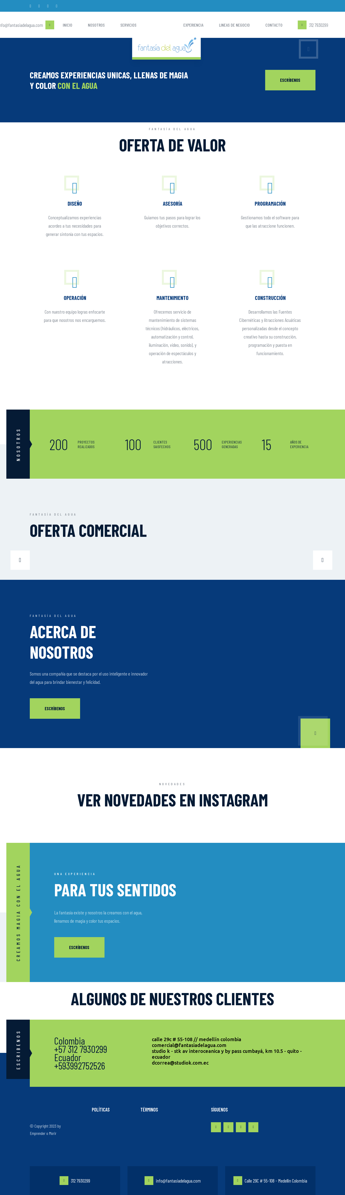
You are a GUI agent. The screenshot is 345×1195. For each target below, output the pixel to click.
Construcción (270, 298)
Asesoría (172, 203)
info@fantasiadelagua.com (173, 1180)
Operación (75, 298)
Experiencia (193, 25)
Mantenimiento (172, 298)
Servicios (128, 25)
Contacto (273, 25)
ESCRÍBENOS (290, 80)
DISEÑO (75, 203)
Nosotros (96, 25)
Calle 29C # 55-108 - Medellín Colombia (270, 1180)
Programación (270, 203)
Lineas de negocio (234, 25)
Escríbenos (55, 708)
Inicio (67, 25)
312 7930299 (75, 1180)
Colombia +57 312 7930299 (80, 1044)
